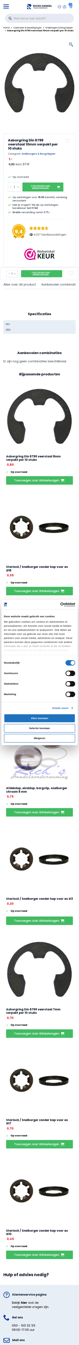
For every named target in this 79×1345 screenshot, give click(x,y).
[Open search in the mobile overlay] (39, 18)
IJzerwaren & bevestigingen (27, 27)
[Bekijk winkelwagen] (70, 7)
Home (6, 27)
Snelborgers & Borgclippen (59, 27)
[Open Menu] (6, 5)
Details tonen (60, 708)
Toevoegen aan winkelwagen (40, 187)
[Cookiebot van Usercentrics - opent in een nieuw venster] (60, 604)
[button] (68, 141)
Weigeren (39, 738)
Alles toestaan (39, 718)
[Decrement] (11, 187)
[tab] (19, 284)
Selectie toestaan (39, 728)
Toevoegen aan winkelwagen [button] (36, 480)
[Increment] (18, 187)
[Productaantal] (14, 187)
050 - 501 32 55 (23, 1325)
